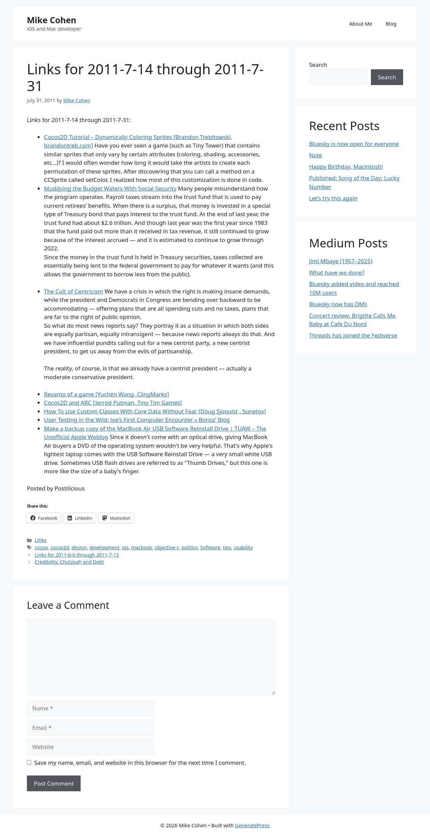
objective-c (167, 547)
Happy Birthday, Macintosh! (346, 166)
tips (227, 547)
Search (318, 65)
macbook (141, 547)
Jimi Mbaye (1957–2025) (340, 261)
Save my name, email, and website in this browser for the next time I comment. (140, 762)
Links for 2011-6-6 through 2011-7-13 (77, 555)
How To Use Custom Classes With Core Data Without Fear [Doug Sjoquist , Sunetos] (155, 411)
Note (315, 155)
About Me (361, 23)
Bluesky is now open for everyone (354, 144)
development (104, 547)
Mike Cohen (51, 20)
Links (40, 540)
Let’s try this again (333, 198)
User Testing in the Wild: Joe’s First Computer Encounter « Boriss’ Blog (137, 420)
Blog (391, 23)
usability (243, 547)
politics (189, 547)
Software (210, 547)
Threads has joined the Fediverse (353, 335)
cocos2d (59, 547)
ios (125, 547)
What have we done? (336, 272)
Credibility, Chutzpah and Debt (69, 562)
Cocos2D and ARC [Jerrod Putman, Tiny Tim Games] (113, 402)
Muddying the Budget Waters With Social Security (110, 188)
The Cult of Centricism (73, 291)
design (79, 547)
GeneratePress (252, 825)
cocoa (41, 547)
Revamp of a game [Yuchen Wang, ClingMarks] (106, 394)
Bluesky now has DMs (338, 304)
